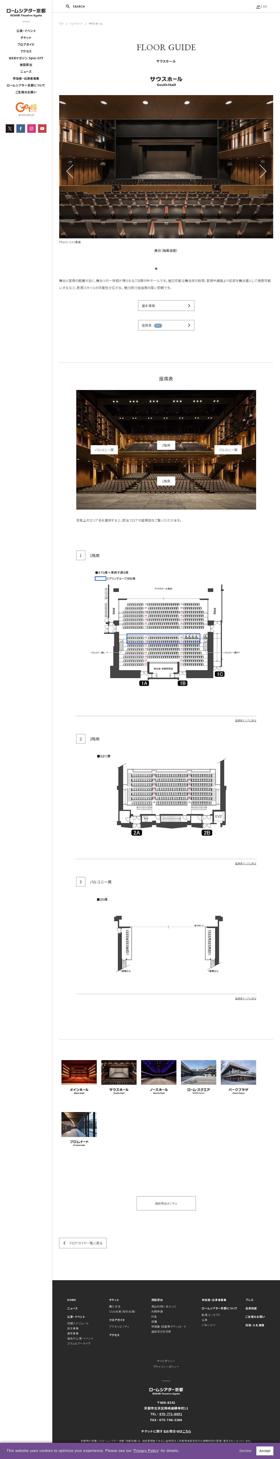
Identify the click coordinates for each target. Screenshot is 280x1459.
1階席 (166, 481)
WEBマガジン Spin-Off (26, 58)
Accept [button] (264, 1451)
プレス (249, 1300)
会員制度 (251, 1308)
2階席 (166, 445)
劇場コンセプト (211, 1315)
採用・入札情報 (254, 1325)
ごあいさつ (208, 1325)
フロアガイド (26, 44)
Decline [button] (245, 1451)
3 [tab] (166, 269)
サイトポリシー (166, 1361)
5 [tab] (176, 269)
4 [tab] (171, 269)
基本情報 (148, 305)
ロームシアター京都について (26, 85)
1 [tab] (156, 269)
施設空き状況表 (161, 1331)
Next (262, 171)
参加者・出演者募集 (26, 78)
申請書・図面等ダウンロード (168, 1326)
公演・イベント (26, 31)
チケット (26, 37)
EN (265, 6)
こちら (187, 1431)
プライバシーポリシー (166, 1366)
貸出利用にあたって (163, 1306)
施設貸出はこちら (166, 1203)
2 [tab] (161, 269)
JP (258, 6)
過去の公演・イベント (80, 1338)
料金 (154, 1316)
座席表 (152, 325)
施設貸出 (26, 64)
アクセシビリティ (119, 1326)
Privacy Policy (146, 1451)
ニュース (26, 71)
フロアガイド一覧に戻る (86, 1243)
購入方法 (115, 1306)
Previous (70, 171)
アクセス (26, 51)
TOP (61, 23)
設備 (154, 1321)
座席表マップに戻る (245, 720)
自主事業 (73, 1328)
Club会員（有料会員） (122, 1311)
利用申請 (157, 1311)
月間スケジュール (78, 1323)
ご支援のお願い (26, 92)
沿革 (204, 1320)
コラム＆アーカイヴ (79, 1343)
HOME (71, 1300)
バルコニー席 (104, 449)
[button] (181, 1451)
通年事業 (73, 1333)
